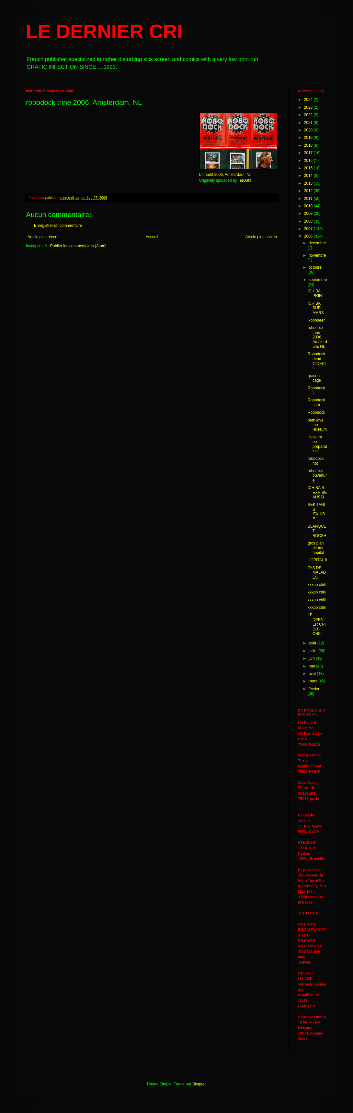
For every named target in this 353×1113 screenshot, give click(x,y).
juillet (314, 651)
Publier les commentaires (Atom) (78, 246)
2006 (309, 236)
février (314, 689)
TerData (245, 180)
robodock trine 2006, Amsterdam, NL (317, 337)
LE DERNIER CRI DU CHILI (317, 624)
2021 (309, 122)
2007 (309, 228)
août (313, 643)
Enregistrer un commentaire (58, 225)
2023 (309, 107)
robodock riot (316, 460)
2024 (309, 99)
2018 (309, 145)
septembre (318, 279)
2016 (309, 160)
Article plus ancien (261, 237)
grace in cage (315, 378)
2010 (309, 206)
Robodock (316, 412)
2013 (309, 183)
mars (313, 681)
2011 (309, 198)
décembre (317, 243)
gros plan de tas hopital (316, 548)
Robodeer (316, 320)
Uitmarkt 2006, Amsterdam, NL (225, 174)
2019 (309, 137)
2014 (309, 175)
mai (312, 666)
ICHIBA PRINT (316, 293)
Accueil (152, 237)
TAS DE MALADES (317, 573)
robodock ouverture (317, 476)
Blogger (199, 1084)
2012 (309, 191)
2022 (309, 115)
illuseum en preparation (317, 444)
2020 (309, 130)
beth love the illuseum (317, 425)
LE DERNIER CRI (104, 31)
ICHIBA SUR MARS (316, 308)
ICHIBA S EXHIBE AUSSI (317, 492)
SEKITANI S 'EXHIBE (316, 511)
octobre (315, 267)
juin (312, 658)
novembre (317, 255)
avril (313, 673)
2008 (309, 221)
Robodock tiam (316, 402)
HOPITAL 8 (317, 560)
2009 (309, 213)
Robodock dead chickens (317, 361)
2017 (309, 153)
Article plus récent (43, 237)
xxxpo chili (316, 584)
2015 (309, 168)
